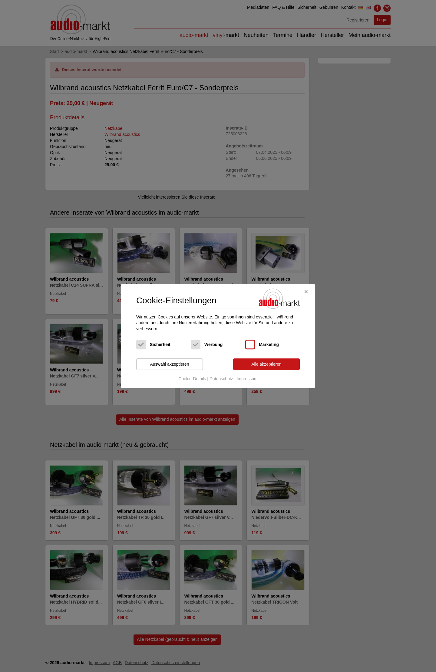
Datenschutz (221, 378)
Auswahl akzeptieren (169, 364)
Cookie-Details (192, 378)
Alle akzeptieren (266, 364)
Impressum (246, 378)
